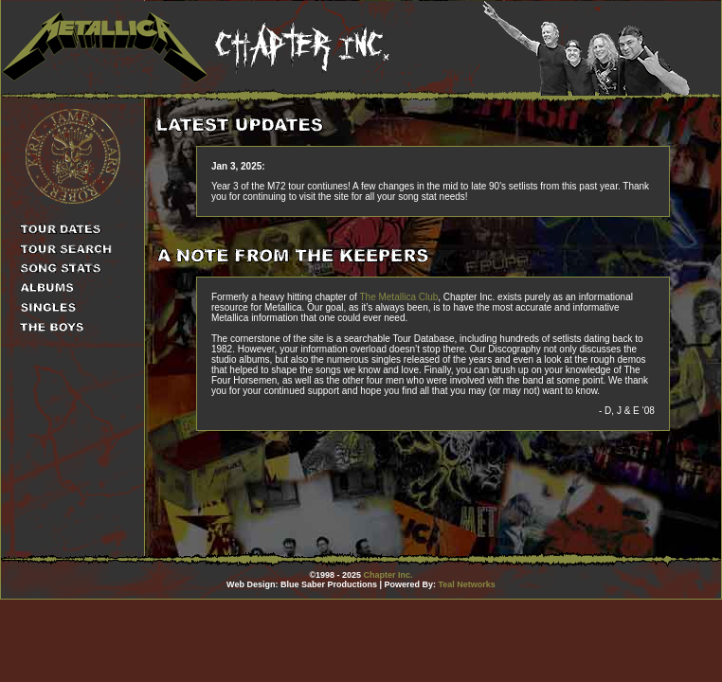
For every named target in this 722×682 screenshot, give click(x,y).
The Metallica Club (398, 297)
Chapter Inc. (388, 575)
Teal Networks (467, 584)
